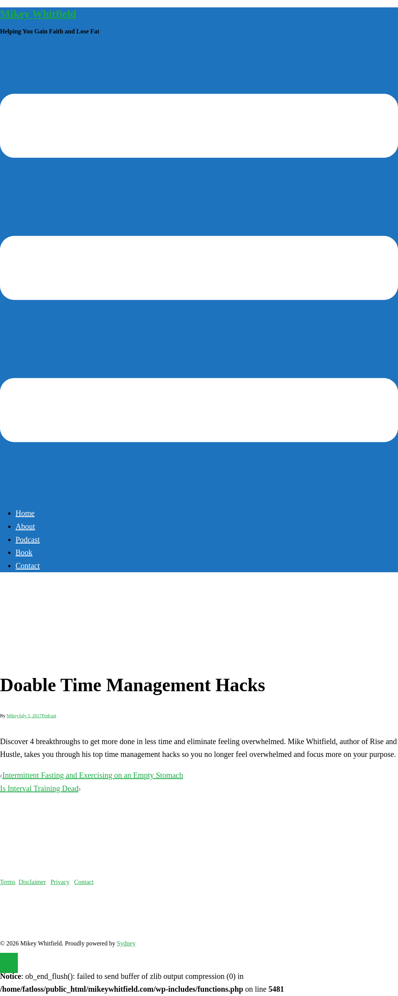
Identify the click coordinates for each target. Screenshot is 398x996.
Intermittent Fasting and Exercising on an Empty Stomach (92, 775)
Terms (8, 882)
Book (24, 552)
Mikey (13, 715)
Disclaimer (32, 882)
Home (25, 513)
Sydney (126, 943)
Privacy (60, 882)
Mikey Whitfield (38, 14)
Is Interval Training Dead (39, 788)
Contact (28, 565)
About (25, 526)
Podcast (28, 539)
